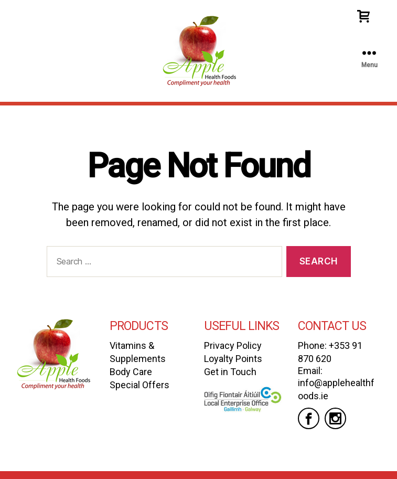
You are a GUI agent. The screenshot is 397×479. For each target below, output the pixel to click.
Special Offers (139, 384)
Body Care (131, 371)
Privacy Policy (233, 345)
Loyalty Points (233, 358)
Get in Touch (230, 371)
